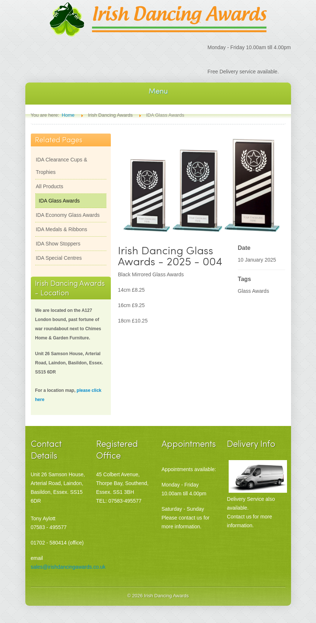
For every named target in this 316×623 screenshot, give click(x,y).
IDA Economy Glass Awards (68, 215)
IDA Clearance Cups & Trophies (61, 166)
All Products (49, 186)
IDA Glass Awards (59, 201)
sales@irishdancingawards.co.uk (68, 567)
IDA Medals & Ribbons (61, 229)
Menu (158, 90)
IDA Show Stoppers (58, 244)
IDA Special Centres (59, 258)
